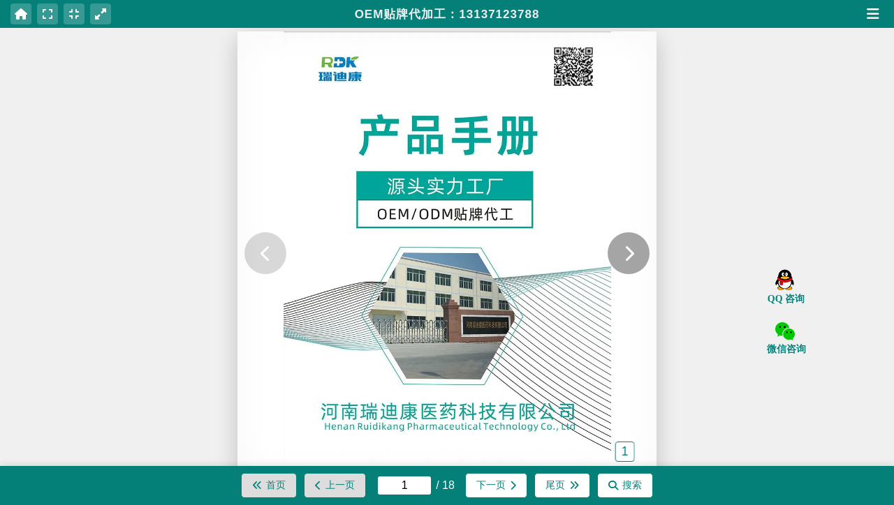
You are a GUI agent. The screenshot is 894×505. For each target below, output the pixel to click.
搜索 (625, 484)
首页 (269, 484)
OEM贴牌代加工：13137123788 (447, 14)
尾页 (562, 484)
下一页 (496, 484)
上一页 (335, 484)
